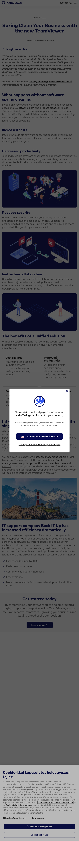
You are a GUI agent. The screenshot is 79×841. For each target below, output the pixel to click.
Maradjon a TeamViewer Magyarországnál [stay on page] (39, 444)
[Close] (67, 391)
